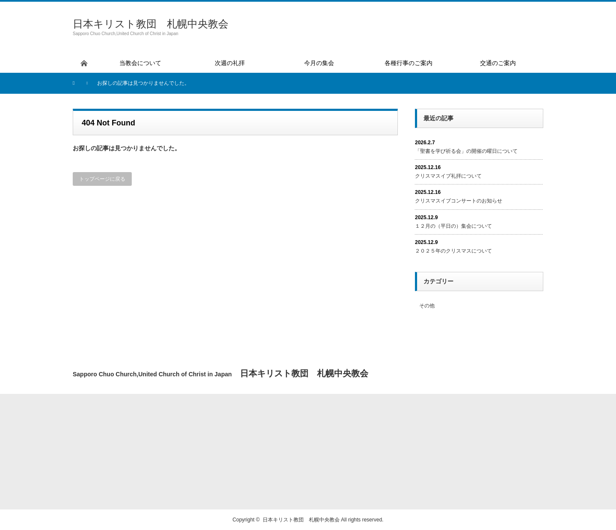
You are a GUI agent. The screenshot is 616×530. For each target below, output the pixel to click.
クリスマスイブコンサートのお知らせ (458, 201)
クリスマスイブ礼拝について (448, 176)
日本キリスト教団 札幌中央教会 (150, 24)
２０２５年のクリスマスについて (453, 251)
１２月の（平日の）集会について (453, 226)
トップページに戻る (102, 179)
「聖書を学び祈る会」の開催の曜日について (466, 151)
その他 (427, 306)
